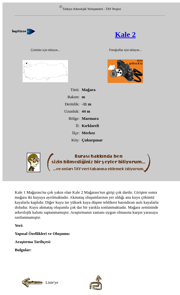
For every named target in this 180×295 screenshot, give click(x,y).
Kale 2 (125, 34)
